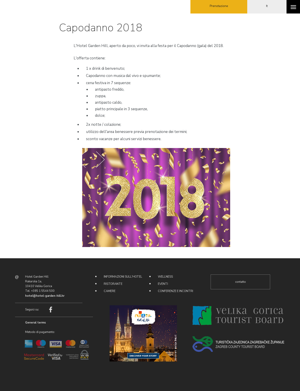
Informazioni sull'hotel (123, 277)
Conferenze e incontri (175, 291)
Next (100, 159)
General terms (35, 322)
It (267, 6)
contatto (240, 282)
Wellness (165, 277)
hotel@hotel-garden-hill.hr (44, 296)
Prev (81, 159)
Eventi (163, 284)
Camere (109, 291)
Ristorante (113, 284)
